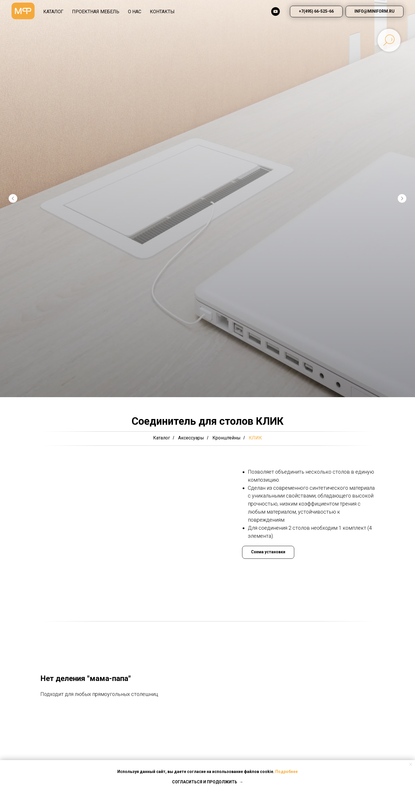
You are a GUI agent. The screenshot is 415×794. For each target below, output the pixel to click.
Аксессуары (191, 438)
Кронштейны (226, 438)
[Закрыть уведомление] (411, 764)
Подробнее (286, 771)
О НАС (134, 11)
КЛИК (255, 438)
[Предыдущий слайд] (13, 198)
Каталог (161, 438)
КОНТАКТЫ (162, 11)
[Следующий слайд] (402, 198)
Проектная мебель (95, 11)
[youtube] (275, 11)
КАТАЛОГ (53, 11)
